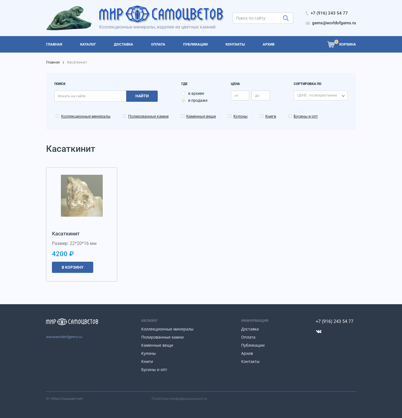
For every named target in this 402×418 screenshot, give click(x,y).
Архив (247, 353)
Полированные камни (148, 116)
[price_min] (240, 95)
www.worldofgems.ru (64, 337)
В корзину (72, 267)
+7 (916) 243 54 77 (334, 321)
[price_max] (261, 95)
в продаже (197, 100)
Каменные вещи (201, 116)
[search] (263, 18)
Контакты (250, 361)
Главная (53, 62)
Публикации (253, 345)
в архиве (196, 93)
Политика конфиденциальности (179, 398)
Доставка (250, 329)
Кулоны (240, 116)
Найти (142, 96)
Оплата (248, 337)
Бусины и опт (306, 116)
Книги (270, 116)
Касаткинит (66, 234)
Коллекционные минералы (86, 116)
